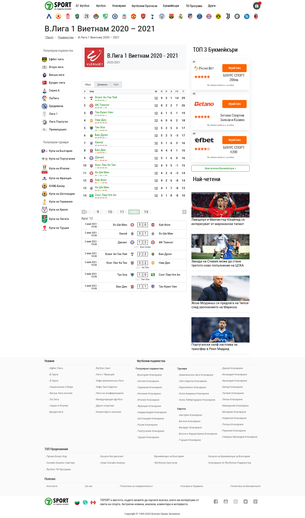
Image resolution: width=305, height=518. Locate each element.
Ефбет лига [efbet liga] (53, 59)
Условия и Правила (191, 485)
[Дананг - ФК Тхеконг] (134, 244)
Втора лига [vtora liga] (52, 67)
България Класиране (150, 376)
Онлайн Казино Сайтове (61, 462)
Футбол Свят (104, 369)
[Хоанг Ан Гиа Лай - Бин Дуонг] (134, 254)
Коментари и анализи (110, 413)
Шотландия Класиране (152, 419)
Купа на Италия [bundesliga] (55, 169)
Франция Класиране (150, 407)
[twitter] (245, 501)
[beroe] (105, 16)
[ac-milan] (256, 16)
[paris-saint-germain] (199, 16)
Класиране (119, 6)
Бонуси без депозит (113, 457)
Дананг (99, 157)
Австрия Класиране (191, 416)
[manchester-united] (134, 16)
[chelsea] (115, 16)
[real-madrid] (181, 16)
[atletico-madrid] (190, 16)
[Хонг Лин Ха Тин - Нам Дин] (134, 265)
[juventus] (228, 16)
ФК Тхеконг (102, 104)
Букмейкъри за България (170, 457)
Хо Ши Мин (102, 172)
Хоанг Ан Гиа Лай (106, 97)
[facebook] (216, 501)
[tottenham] (152, 16)
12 (156, 98)
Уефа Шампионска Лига (111, 381)
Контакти (53, 485)
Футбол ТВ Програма (59, 468)
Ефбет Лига (57, 369)
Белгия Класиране (191, 422)
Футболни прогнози (167, 462)
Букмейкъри (171, 6)
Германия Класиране (150, 388)
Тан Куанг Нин (104, 112)
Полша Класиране (234, 425)
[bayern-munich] (209, 16)
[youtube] (226, 501)
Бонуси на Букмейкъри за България (230, 457)
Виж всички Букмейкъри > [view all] (220, 168)
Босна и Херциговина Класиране (199, 434)
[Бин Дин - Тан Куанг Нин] (134, 287)
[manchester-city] (162, 16)
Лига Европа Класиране (194, 382)
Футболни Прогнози (144, 6)
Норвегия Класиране (235, 419)
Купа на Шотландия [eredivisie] (58, 194)
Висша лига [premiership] (53, 75)
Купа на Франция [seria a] (56, 178)
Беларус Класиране (191, 428)
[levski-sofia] (49, 16)
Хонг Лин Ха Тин (105, 164)
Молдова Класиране (235, 413)
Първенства (66, 37)
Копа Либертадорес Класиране (198, 400)
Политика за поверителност (136, 485)
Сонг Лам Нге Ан (105, 195)
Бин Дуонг (101, 134)
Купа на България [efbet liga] (57, 151)
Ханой (99, 142)
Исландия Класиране (235, 375)
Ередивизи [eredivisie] (52, 106)
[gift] (256, 6)
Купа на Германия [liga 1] (57, 202)
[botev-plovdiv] (96, 16)
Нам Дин (100, 119)
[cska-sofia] (58, 16)
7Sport (49, 37)
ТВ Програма (194, 6)
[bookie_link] (220, 111)
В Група (55, 381)
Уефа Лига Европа (107, 388)
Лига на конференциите (111, 394)
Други (212, 6)
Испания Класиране (150, 394)
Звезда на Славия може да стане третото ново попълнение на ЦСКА (218, 264)
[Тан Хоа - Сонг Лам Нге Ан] (134, 276)
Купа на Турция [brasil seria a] (55, 228)
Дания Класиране (233, 369)
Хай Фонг (101, 180)
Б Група (55, 375)
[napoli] (247, 16)
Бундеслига (57, 413)
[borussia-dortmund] (218, 16)
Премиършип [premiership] (54, 129)
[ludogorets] (77, 16)
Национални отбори (62, 388)
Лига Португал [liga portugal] (55, 122)
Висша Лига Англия (62, 394)
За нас (89, 485)
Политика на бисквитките (245, 485)
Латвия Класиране (234, 394)
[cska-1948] (68, 16)
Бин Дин (100, 149)
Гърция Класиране (191, 441)
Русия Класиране (148, 425)
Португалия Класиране (152, 432)
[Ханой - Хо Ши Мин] (134, 234)
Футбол (101, 6)
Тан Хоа (100, 127)
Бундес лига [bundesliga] (53, 83)
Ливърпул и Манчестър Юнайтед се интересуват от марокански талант (219, 222)
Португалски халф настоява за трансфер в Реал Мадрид (215, 348)
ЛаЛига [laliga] (50, 98)
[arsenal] (143, 16)
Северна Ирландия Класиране (241, 438)
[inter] (237, 16)
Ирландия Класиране (235, 381)
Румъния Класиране (235, 431)
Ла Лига (55, 400)
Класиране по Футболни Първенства (231, 462)
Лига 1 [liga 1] (50, 114)
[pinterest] (255, 501)
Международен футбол (110, 400)
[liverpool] (124, 16)
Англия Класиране (149, 382)
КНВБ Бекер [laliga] (53, 186)
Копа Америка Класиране (195, 394)
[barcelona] (171, 16)
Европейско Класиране (194, 388)
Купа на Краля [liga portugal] (55, 210)
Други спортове (106, 406)
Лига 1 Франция (106, 375)
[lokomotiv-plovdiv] (86, 16)
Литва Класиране (233, 400)
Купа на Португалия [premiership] (58, 158)
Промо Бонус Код (57, 457)
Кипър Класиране (233, 388)
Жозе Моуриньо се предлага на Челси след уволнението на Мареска (220, 306)
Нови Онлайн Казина (114, 462)
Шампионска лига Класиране (197, 376)
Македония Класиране (236, 406)
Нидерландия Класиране (153, 413)
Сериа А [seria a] (51, 91)
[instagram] (235, 501)
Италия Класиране (149, 400)
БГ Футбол (82, 6)
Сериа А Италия (60, 406)
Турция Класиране (149, 438)
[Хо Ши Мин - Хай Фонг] (134, 225)
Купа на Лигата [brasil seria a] (55, 219)
